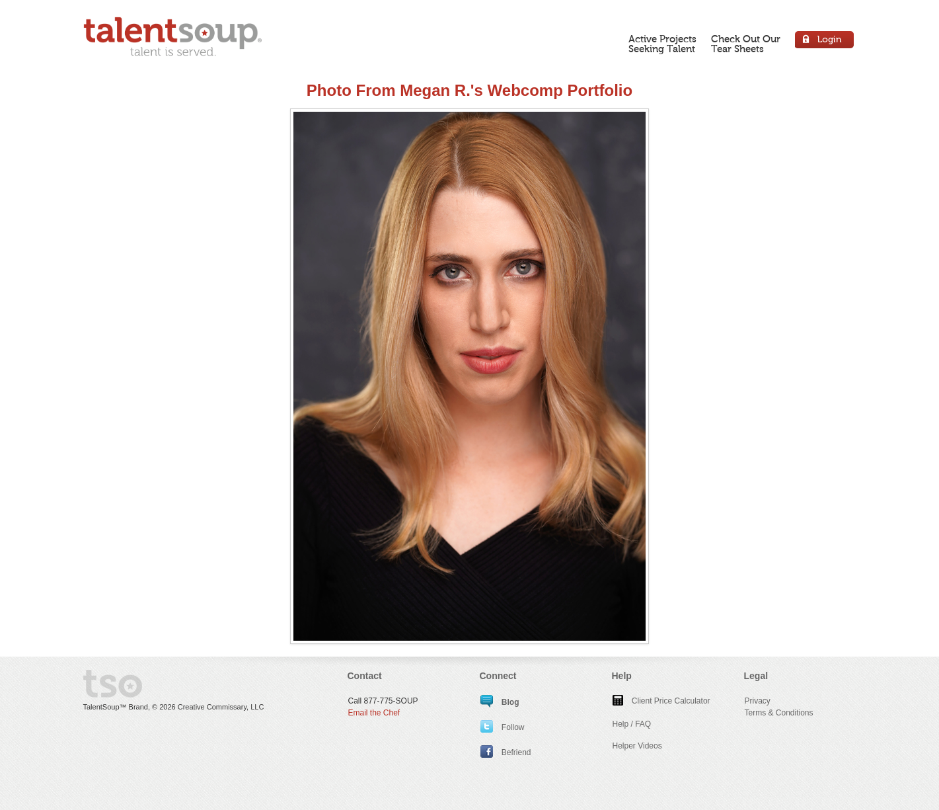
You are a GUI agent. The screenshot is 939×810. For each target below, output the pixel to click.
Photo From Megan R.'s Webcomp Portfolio (469, 90)
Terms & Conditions (779, 712)
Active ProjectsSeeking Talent (662, 44)
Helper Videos (637, 745)
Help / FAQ (632, 724)
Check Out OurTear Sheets (745, 44)
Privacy (757, 701)
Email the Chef (374, 712)
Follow (502, 727)
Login (825, 41)
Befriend (505, 752)
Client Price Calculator (661, 701)
